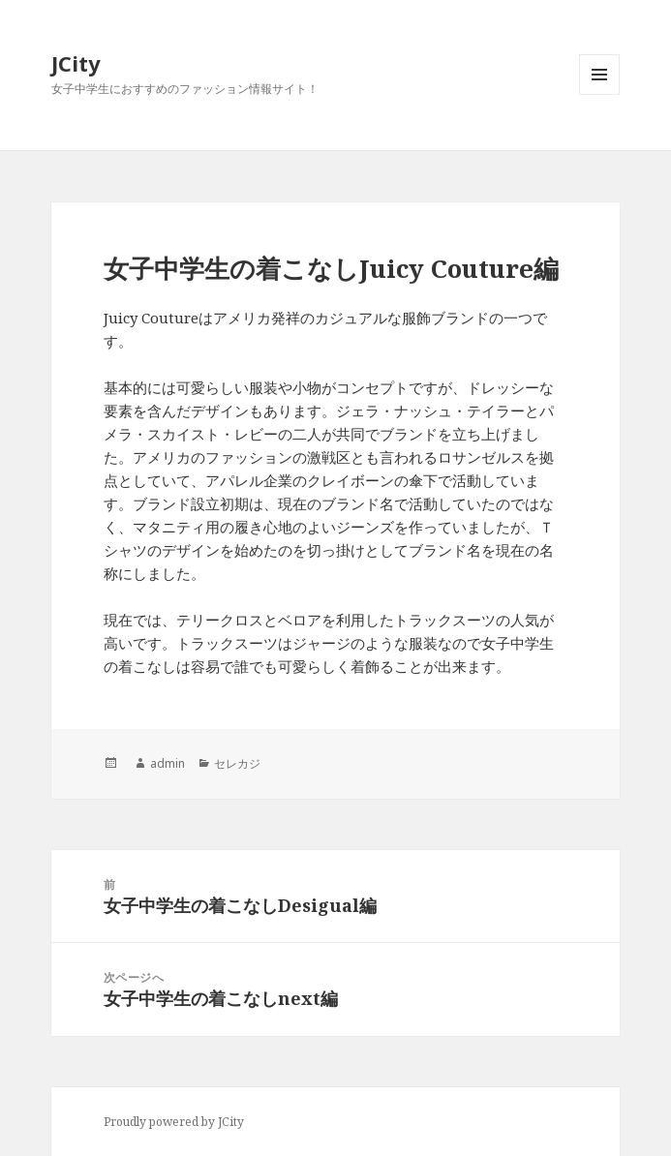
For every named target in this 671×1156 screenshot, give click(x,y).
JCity (76, 62)
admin (167, 763)
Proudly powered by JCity (174, 1121)
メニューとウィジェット (599, 94)
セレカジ (237, 763)
